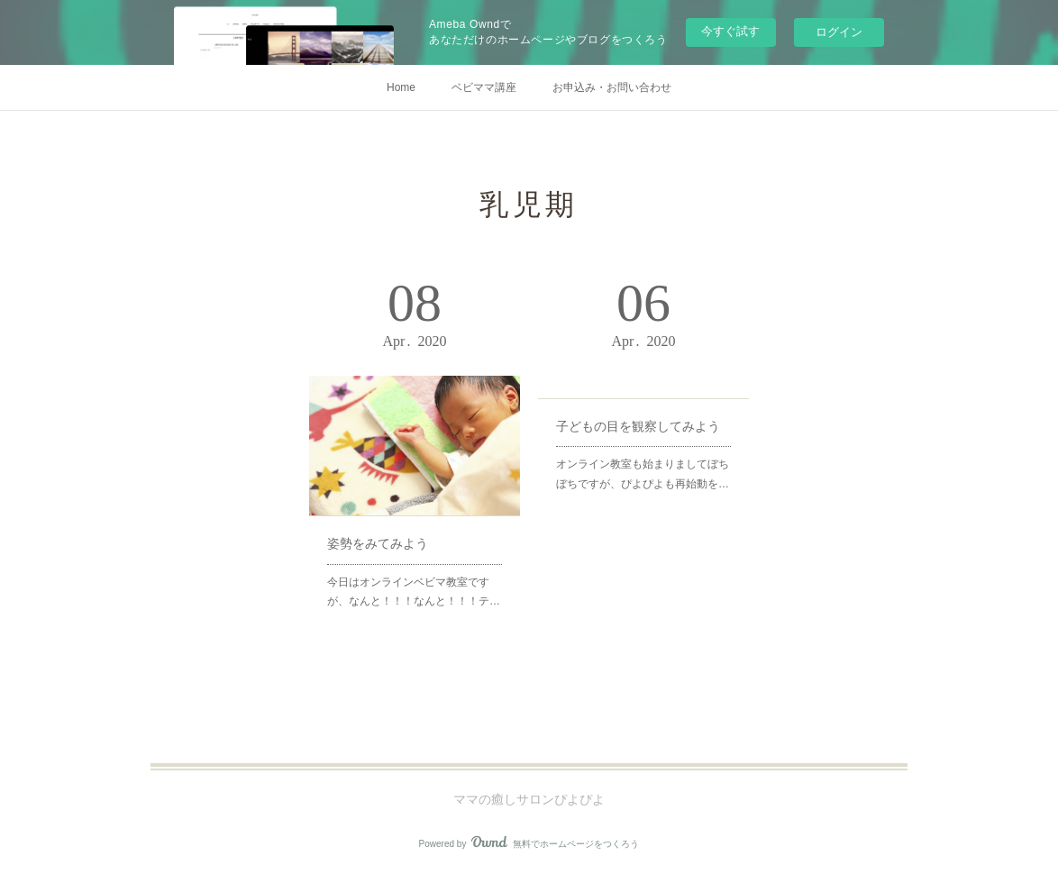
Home (401, 87)
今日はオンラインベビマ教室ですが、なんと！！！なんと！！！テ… (413, 592)
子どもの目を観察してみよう (638, 426)
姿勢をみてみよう (377, 543)
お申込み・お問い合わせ (611, 87)
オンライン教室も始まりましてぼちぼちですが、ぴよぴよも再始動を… (642, 474)
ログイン (839, 32)
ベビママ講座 (483, 87)
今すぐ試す (730, 31)
